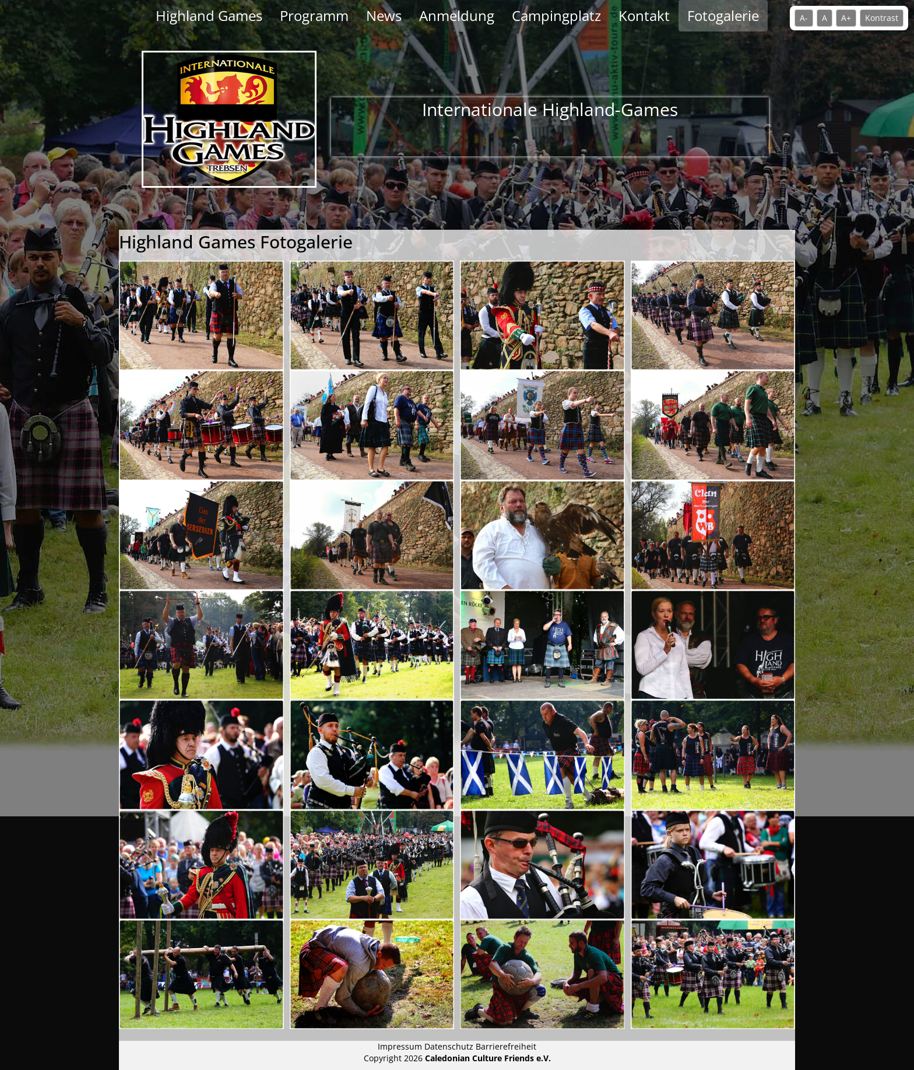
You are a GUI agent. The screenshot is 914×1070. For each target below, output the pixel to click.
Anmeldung (456, 15)
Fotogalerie (723, 15)
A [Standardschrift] (824, 17)
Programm (314, 15)
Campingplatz (556, 15)
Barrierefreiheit (506, 1046)
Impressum (401, 1046)
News (384, 15)
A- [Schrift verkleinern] (804, 17)
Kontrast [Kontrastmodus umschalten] (881, 17)
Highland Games (209, 15)
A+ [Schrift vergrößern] (846, 17)
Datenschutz (448, 1046)
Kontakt (644, 15)
